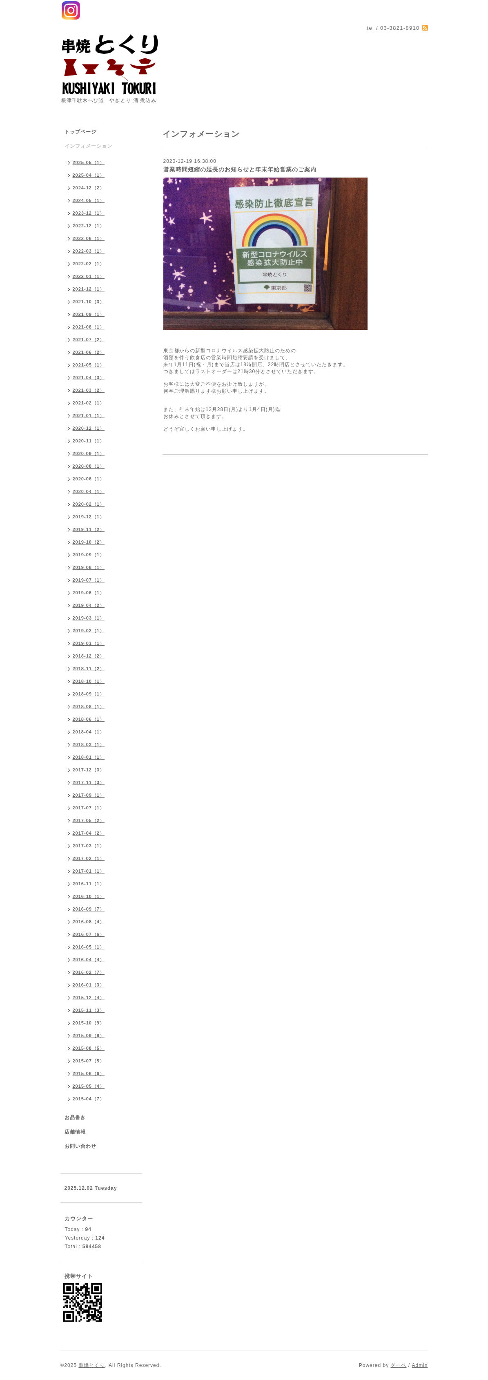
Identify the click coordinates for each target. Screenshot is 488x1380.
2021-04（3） (89, 377)
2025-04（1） (89, 175)
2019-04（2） (89, 605)
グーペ (398, 1365)
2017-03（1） (89, 845)
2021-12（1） (89, 289)
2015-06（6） (89, 1073)
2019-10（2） (89, 542)
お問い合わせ (80, 1146)
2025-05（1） (89, 162)
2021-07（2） (89, 339)
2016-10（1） (89, 896)
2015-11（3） (89, 1010)
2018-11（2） (89, 668)
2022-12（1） (89, 225)
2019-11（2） (89, 529)
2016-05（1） (89, 946)
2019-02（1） (89, 630)
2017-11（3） (89, 782)
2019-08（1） (89, 567)
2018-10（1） (89, 681)
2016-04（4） (89, 959)
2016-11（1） (89, 883)
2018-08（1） (89, 706)
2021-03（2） (89, 390)
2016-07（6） (89, 934)
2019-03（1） (89, 618)
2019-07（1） (89, 580)
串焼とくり (91, 1365)
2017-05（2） (89, 820)
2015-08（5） (89, 1048)
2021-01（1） (89, 415)
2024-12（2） (89, 187)
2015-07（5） (89, 1060)
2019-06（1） (89, 592)
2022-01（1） (89, 276)
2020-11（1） (89, 440)
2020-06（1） (89, 478)
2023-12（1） (89, 213)
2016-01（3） (89, 984)
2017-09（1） (89, 795)
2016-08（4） (89, 921)
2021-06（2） (89, 352)
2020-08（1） (89, 466)
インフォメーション (88, 146)
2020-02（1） (89, 504)
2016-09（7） (89, 909)
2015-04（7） (89, 1098)
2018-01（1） (89, 757)
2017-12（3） (89, 769)
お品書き (75, 1117)
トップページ (80, 132)
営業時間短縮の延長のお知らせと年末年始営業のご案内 (239, 169)
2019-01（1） (89, 643)
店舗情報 (75, 1132)
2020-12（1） (89, 428)
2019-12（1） (89, 516)
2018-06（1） (89, 719)
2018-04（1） (89, 731)
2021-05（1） (89, 364)
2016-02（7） (89, 972)
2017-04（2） (89, 833)
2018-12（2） (89, 655)
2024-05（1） (89, 200)
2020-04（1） (89, 491)
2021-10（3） (89, 301)
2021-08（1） (89, 326)
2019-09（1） (89, 554)
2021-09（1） (89, 314)
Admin (420, 1365)
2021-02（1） (89, 402)
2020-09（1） (89, 453)
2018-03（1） (89, 744)
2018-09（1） (89, 693)
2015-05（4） (89, 1086)
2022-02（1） (89, 263)
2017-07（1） (89, 807)
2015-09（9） (89, 1035)
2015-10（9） (89, 1022)
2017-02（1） (89, 858)
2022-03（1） (89, 251)
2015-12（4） (89, 997)
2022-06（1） (89, 238)
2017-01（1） (89, 871)
